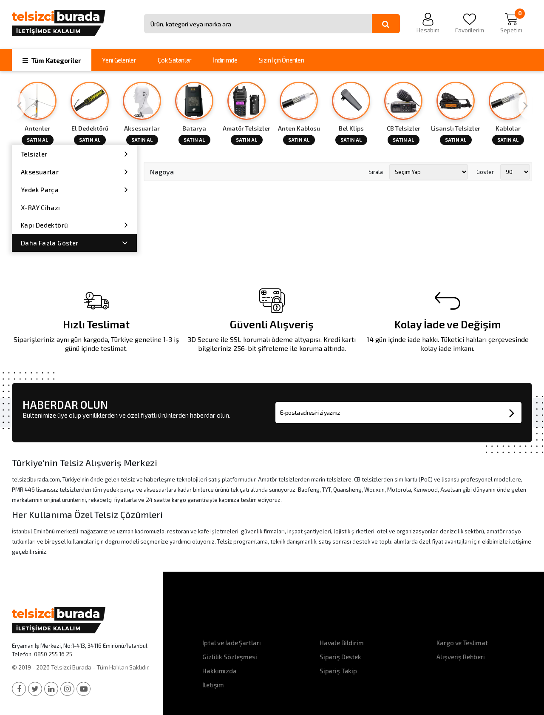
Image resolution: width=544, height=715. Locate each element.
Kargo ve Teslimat (461, 643)
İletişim (213, 685)
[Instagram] (67, 689)
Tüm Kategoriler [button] (52, 60)
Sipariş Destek (340, 657)
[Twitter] (35, 689)
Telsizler (74, 153)
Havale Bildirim (342, 643)
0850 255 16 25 (53, 654)
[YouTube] (83, 689)
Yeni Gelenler (119, 60)
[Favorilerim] (469, 23)
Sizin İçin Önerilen (281, 60)
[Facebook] (19, 689)
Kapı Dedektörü (74, 224)
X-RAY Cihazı (40, 207)
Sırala (375, 171)
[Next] (525, 105)
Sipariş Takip (338, 671)
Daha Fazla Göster (74, 242)
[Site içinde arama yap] (258, 24)
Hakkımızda (219, 671)
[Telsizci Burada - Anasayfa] (74, 22)
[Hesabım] (428, 23)
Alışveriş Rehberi (460, 657)
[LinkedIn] (51, 689)
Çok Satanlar (175, 60)
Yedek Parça (74, 189)
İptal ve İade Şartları (231, 643)
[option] (38, 113)
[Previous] (19, 105)
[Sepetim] (511, 23)
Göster (485, 171)
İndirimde (225, 60)
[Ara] (386, 24)
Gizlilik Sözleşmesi (229, 657)
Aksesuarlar (74, 171)
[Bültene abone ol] (511, 412)
